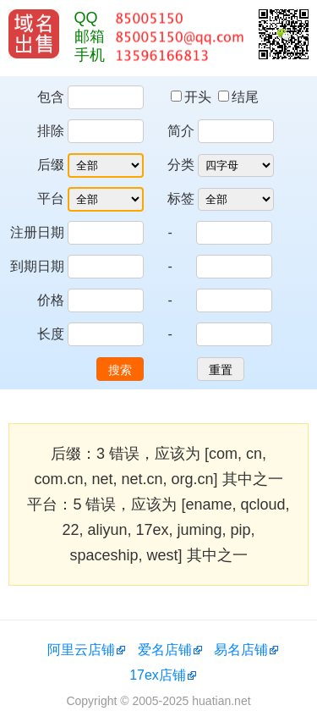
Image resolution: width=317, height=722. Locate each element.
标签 (180, 198)
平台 (50, 198)
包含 (50, 97)
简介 (180, 131)
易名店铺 (241, 649)
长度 (50, 334)
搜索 (120, 370)
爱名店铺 (165, 649)
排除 (50, 131)
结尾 (238, 97)
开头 (193, 97)
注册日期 (37, 232)
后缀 (50, 164)
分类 (180, 164)
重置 (220, 370)
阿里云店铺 (81, 649)
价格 (50, 300)
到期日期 (37, 266)
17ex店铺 (157, 675)
